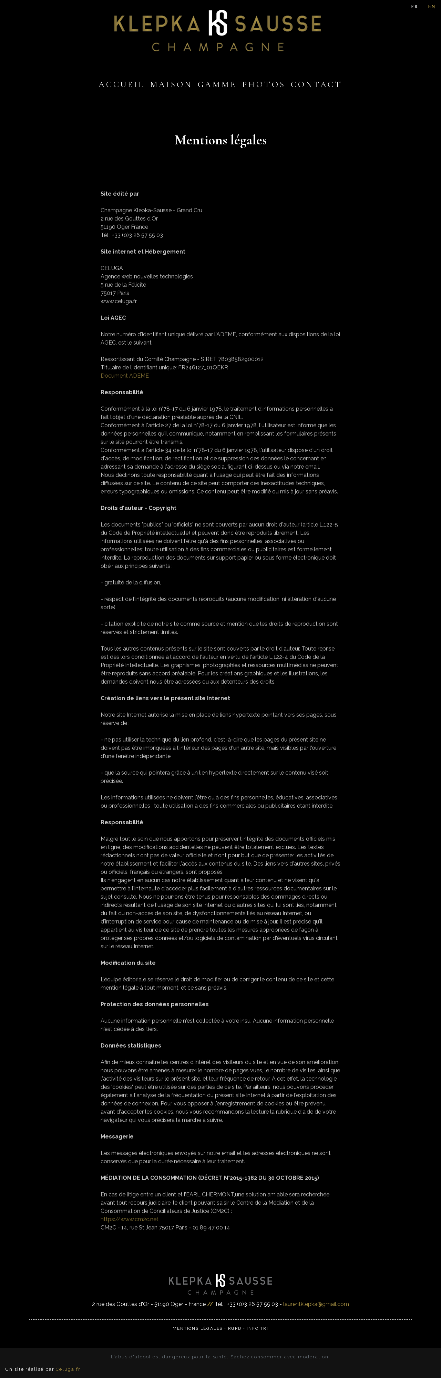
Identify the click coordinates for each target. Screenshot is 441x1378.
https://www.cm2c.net (129, 1230)
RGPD (235, 1328)
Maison (171, 85)
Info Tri (257, 1328)
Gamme (217, 85)
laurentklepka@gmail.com (316, 1304)
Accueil (122, 85)
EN (432, 7)
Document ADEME (125, 386)
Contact (316, 85)
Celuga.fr (68, 1369)
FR (415, 7)
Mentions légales (198, 1328)
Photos (264, 85)
